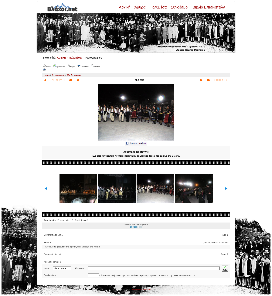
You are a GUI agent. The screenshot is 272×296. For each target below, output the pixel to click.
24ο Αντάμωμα (74, 75)
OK (225, 268)
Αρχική (125, 7)
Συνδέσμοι (179, 7)
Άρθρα (140, 7)
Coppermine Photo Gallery (141, 290)
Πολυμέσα (158, 7)
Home (47, 75)
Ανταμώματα (58, 75)
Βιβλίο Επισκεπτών (208, 7)
